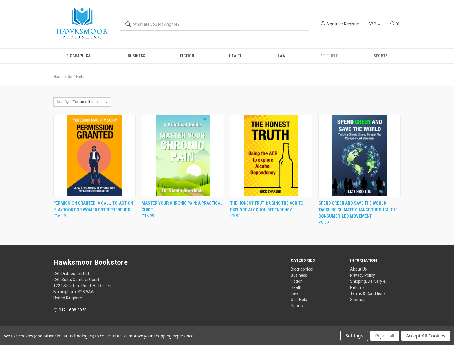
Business (136, 56)
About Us (358, 269)
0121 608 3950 (73, 310)
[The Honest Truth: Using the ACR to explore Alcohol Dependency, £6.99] (271, 156)
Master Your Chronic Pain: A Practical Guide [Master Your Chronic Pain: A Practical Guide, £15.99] (182, 206)
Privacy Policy (362, 275)
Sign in (332, 24)
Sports (381, 56)
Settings (354, 336)
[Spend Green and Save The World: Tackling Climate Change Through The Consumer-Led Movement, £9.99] (360, 156)
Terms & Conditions (368, 293)
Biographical (79, 56)
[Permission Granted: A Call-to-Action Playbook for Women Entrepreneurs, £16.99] (94, 156)
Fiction (187, 56)
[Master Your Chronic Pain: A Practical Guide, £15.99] (183, 156)
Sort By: (63, 102)
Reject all (384, 336)
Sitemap (358, 299)
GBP (374, 24)
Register (351, 24)
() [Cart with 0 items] (395, 23)
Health (236, 56)
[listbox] (91, 102)
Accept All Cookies (425, 336)
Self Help (329, 56)
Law (281, 56)
